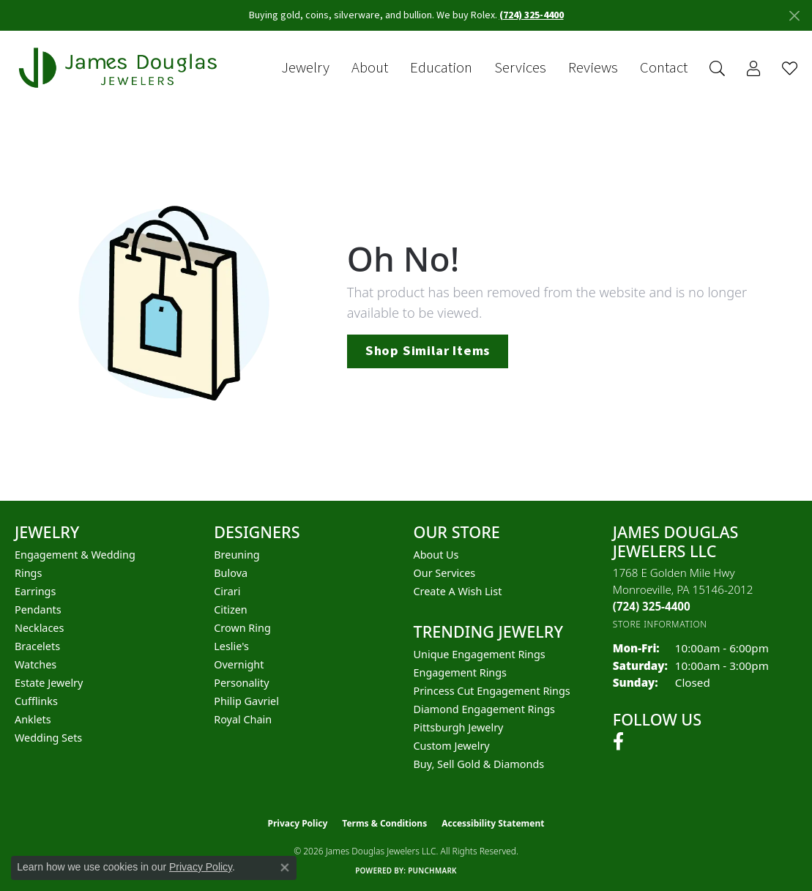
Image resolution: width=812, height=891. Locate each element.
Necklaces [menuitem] (39, 628)
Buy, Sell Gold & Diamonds (479, 764)
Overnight (239, 664)
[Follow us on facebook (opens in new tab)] (618, 741)
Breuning (236, 555)
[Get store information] (660, 624)
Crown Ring (242, 628)
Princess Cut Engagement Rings (492, 691)
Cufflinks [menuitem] (36, 701)
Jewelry (305, 68)
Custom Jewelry (452, 746)
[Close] (794, 16)
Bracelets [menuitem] (37, 646)
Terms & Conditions (384, 823)
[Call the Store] (651, 606)
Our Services (445, 573)
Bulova (230, 573)
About (369, 68)
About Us (436, 555)
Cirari (227, 591)
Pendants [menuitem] (38, 609)
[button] (717, 68)
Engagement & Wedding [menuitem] (75, 555)
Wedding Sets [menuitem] (48, 738)
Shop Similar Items (427, 350)
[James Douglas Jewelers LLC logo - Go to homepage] (120, 68)
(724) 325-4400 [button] (531, 15)
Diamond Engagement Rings (484, 709)
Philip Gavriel (246, 701)
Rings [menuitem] (28, 573)
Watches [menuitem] (35, 664)
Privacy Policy (298, 823)
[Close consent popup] (284, 867)
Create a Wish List (458, 591)
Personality (241, 683)
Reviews (593, 68)
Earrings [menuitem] (35, 591)
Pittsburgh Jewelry (459, 727)
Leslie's (231, 646)
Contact (664, 68)
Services (520, 68)
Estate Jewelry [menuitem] (49, 683)
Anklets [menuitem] (33, 719)
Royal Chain (243, 719)
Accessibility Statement (493, 823)
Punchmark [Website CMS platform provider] (432, 870)
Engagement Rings (460, 672)
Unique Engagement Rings (479, 654)
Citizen (230, 609)
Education (441, 68)
